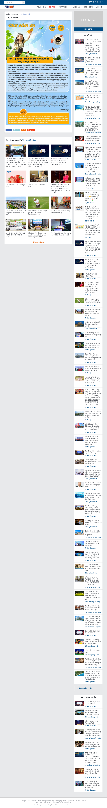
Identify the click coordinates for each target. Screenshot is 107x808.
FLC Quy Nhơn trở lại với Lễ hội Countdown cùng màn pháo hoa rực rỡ (93, 138)
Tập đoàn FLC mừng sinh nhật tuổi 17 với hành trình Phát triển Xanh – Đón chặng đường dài (92, 440)
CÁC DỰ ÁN (76, 7)
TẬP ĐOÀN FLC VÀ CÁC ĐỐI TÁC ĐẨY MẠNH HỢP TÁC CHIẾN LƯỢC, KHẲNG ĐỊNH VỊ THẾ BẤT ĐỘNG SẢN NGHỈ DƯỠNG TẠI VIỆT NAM (16, 162)
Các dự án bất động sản (93, 64)
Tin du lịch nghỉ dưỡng (92, 102)
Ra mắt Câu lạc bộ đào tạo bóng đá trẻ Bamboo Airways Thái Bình (93, 368)
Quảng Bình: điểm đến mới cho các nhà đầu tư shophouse (92, 533)
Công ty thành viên (91, 54)
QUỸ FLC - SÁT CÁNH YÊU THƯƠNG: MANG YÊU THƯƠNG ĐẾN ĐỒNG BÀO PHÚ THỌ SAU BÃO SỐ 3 (92, 182)
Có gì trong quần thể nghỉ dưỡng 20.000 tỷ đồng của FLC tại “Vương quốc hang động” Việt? (93, 595)
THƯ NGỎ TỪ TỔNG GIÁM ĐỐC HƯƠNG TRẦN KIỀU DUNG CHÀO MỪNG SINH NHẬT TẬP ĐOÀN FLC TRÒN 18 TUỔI (60, 188)
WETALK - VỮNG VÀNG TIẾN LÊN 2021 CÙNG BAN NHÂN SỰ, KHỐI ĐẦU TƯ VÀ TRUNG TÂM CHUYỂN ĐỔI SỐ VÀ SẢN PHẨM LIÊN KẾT (38, 162)
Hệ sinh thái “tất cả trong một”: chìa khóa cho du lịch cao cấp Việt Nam (93, 345)
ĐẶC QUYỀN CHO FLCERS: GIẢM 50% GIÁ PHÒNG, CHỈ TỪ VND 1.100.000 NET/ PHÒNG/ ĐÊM (92, 581)
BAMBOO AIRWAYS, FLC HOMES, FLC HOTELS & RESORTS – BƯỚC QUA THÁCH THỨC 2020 (93, 263)
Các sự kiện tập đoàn (92, 646)
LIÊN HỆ (99, 7)
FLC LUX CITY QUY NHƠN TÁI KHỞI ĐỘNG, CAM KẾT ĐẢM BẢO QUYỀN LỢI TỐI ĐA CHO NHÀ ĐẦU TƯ (93, 126)
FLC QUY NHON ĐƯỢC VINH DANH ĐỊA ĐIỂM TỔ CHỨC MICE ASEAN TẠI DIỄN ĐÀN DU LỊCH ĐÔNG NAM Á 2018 (93, 620)
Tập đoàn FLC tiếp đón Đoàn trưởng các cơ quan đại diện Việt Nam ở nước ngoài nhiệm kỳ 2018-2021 (92, 509)
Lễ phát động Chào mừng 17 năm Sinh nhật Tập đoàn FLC (93, 461)
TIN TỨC (52, 7)
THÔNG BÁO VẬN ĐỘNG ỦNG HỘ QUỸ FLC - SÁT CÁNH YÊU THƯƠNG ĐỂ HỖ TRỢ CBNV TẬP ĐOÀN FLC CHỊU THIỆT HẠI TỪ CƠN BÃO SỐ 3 (92, 212)
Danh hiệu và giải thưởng (93, 174)
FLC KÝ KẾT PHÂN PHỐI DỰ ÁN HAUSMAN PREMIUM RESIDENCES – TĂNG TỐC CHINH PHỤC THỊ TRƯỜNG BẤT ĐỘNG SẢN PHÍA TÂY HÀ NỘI (93, 45)
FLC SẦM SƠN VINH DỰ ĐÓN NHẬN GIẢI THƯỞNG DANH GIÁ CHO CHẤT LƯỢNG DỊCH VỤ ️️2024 (93, 167)
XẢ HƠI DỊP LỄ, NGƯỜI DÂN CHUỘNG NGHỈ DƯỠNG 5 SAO (15, 235)
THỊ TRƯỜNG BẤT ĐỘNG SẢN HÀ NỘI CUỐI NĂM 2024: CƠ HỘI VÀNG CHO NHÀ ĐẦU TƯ (92, 85)
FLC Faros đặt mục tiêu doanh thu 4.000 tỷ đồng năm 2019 (93, 334)
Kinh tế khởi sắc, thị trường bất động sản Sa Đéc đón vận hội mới (16, 212)
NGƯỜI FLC (64, 7)
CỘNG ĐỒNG (88, 7)
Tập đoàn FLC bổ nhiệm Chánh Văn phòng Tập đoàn (93, 484)
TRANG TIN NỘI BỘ (96, 2)
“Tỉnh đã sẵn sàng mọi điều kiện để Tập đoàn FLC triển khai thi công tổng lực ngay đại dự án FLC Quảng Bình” (92, 675)
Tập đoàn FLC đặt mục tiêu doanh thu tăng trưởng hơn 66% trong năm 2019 (37, 235)
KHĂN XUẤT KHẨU (84, 688)
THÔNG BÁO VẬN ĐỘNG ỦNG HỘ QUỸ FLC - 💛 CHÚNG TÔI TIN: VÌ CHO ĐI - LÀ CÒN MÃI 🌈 (92, 196)
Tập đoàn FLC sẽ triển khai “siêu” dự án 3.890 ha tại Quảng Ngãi (92, 608)
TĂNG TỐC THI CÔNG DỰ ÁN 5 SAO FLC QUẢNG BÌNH (92, 60)
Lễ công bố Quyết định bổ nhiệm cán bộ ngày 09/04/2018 (92, 543)
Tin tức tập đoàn (25, 14)
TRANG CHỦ (41, 7)
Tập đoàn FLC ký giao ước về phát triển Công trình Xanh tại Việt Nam (92, 744)
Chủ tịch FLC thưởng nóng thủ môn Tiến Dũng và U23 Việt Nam (93, 641)
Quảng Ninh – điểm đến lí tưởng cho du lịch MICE (93, 324)
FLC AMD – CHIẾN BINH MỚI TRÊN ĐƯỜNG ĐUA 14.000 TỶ (93, 522)
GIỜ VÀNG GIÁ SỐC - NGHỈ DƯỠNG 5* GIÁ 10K (92, 97)
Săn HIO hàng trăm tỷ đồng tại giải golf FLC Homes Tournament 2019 (38, 212)
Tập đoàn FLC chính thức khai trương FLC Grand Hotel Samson (92, 712)
